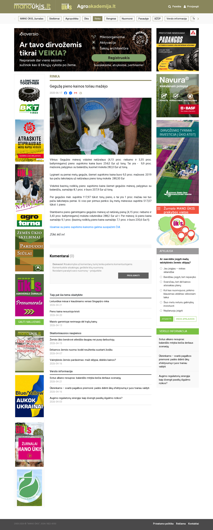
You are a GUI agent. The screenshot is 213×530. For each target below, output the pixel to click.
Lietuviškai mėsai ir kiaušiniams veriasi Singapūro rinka (79, 301)
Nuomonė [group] (127, 18)
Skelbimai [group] (54, 18)
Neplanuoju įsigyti (171, 310)
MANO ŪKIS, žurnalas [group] (31, 18)
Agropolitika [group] (71, 18)
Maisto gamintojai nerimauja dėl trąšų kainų (73, 321)
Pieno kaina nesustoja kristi (65, 311)
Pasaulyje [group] (143, 18)
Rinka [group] (98, 18)
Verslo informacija (173, 331)
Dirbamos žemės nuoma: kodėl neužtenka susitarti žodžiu (81, 349)
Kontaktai (193, 523)
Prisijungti (133, 275)
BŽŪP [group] (158, 18)
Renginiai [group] (111, 18)
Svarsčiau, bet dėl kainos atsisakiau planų (175, 283)
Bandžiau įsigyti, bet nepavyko (178, 277)
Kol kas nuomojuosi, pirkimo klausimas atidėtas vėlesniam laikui (178, 294)
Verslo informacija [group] (177, 18)
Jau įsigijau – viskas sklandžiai (172, 270)
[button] (14, 18)
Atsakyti (166, 319)
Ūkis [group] (86, 18)
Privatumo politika (163, 523)
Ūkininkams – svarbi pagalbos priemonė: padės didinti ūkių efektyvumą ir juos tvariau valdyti (99, 388)
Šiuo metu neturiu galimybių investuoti (177, 304)
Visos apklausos (185, 319)
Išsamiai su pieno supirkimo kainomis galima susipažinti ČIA (85, 227)
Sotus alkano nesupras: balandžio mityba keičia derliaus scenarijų (85, 377)
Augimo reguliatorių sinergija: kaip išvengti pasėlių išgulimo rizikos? (86, 398)
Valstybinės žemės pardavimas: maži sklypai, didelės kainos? (83, 359)
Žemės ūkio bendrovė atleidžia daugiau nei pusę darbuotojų (82, 339)
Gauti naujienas (29, 321)
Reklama (181, 523)
